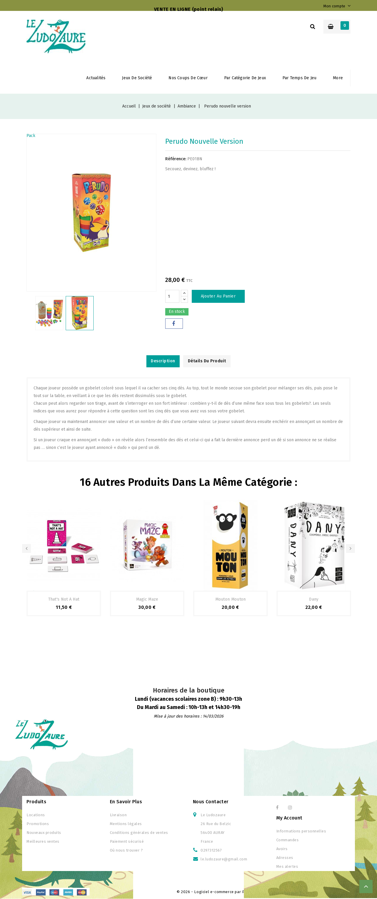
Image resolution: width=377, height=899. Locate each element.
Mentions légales (126, 824)
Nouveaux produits (44, 833)
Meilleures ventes (43, 841)
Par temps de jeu (299, 77)
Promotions (38, 824)
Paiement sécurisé (127, 841)
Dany (313, 599)
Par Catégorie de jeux (245, 77)
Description (161, 361)
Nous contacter (211, 802)
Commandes (287, 840)
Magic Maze (147, 599)
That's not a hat (64, 599)
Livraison (118, 815)
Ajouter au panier (218, 296)
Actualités (95, 77)
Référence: (175, 158)
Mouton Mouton (230, 599)
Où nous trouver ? (126, 850)
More (338, 77)
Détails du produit (208, 361)
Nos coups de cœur (187, 77)
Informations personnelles (301, 831)
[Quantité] (172, 296)
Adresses (284, 858)
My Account (289, 818)
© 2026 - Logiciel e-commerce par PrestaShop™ (222, 892)
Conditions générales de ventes (139, 833)
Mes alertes (287, 867)
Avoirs (282, 849)
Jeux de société (137, 77)
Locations (36, 815)
